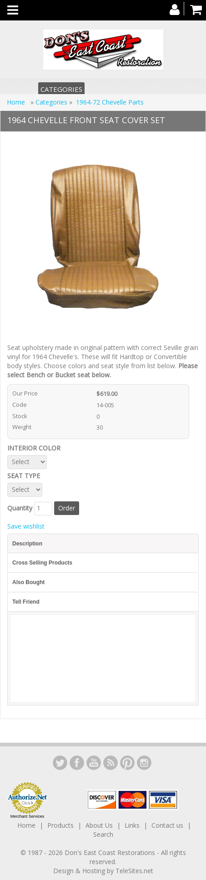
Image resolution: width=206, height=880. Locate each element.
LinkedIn (60, 762)
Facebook (77, 762)
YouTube (93, 762)
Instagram (144, 762)
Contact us (167, 825)
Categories (61, 89)
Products (60, 825)
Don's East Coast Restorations (111, 852)
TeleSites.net (134, 870)
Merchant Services (27, 816)
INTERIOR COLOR (35, 448)
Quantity (19, 508)
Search (103, 834)
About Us (99, 825)
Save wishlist (26, 526)
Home (17, 102)
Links (132, 825)
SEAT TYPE (25, 475)
